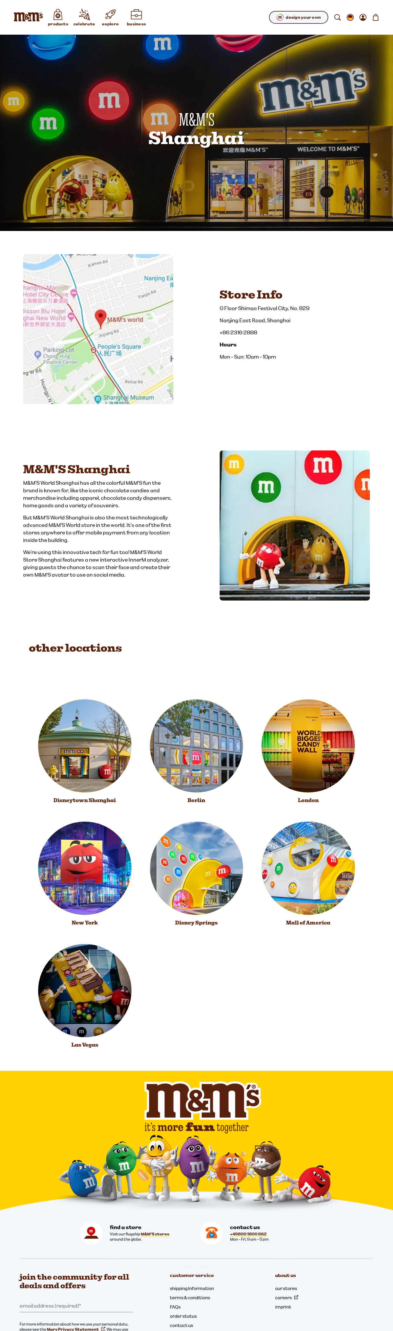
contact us (181, 1325)
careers (286, 1297)
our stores (286, 1288)
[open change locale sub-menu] (350, 17)
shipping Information (192, 1288)
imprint (283, 1306)
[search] (337, 17)
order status (183, 1316)
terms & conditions (190, 1297)
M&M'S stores (155, 1234)
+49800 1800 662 (248, 1234)
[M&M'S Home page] (28, 17)
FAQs (175, 1306)
